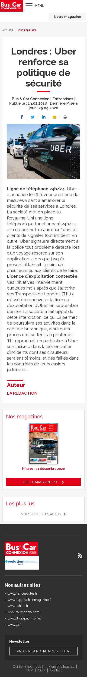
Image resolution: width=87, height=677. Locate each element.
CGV (29, 670)
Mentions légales (61, 666)
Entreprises (27, 30)
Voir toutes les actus (41, 514)
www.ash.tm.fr (18, 606)
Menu (40, 6)
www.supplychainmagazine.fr (30, 600)
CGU (41, 670)
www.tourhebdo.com (23, 612)
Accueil (7, 30)
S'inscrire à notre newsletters (43, 651)
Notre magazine (67, 17)
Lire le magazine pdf (41, 482)
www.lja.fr (15, 624)
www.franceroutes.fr (22, 593)
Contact (55, 670)
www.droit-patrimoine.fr (25, 618)
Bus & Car (11, 5)
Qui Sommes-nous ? (28, 666)
